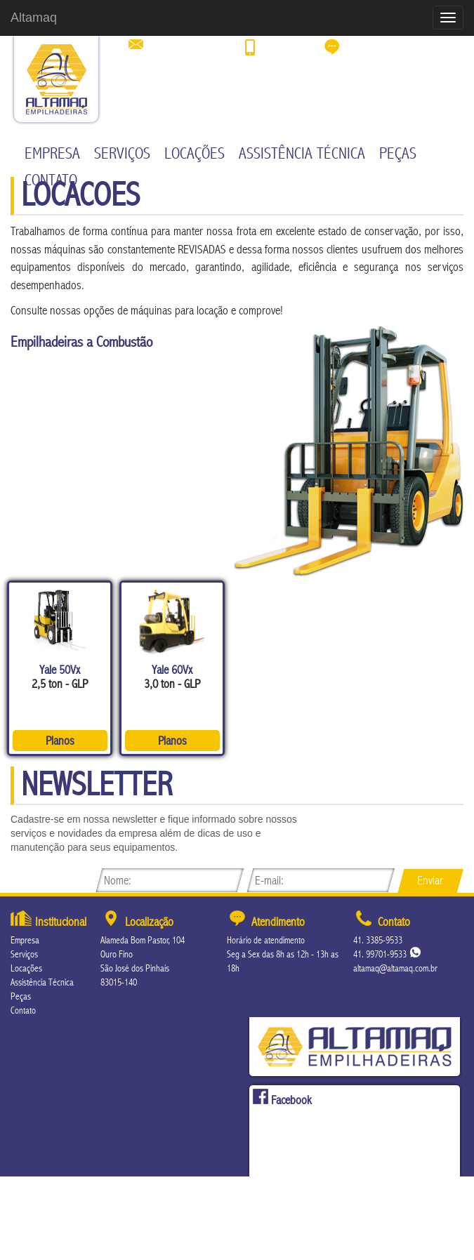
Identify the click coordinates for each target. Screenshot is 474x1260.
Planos (60, 741)
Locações (194, 154)
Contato (51, 180)
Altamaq (34, 18)
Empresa (52, 154)
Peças (397, 154)
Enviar (430, 880)
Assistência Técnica (302, 154)
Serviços (122, 154)
